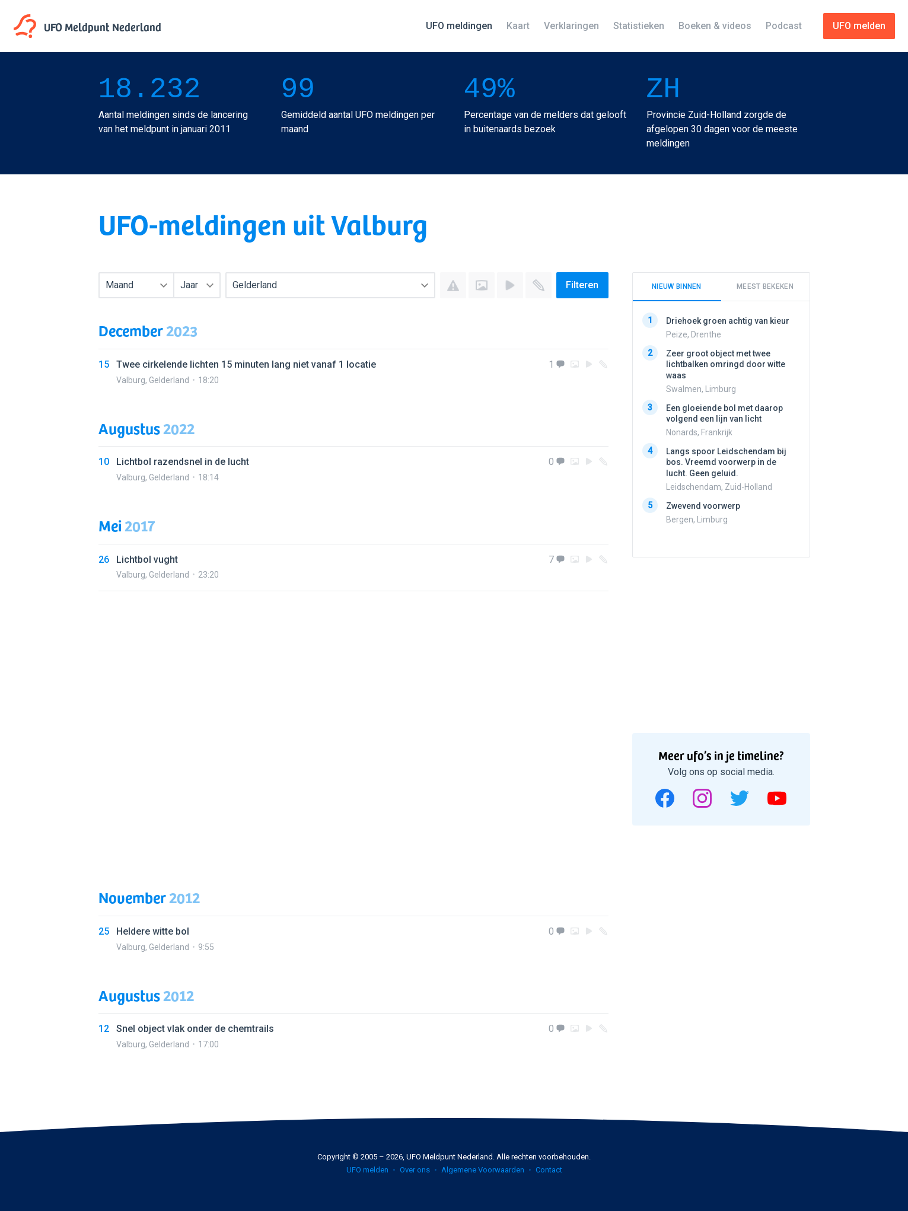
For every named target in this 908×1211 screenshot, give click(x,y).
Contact (549, 1169)
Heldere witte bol (152, 931)
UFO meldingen (459, 25)
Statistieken (638, 25)
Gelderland (169, 380)
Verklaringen (571, 25)
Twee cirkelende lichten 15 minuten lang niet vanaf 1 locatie (246, 364)
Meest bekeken (765, 286)
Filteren (582, 285)
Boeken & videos (714, 25)
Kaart (518, 25)
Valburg (130, 380)
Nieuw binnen (677, 286)
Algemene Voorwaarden (482, 1169)
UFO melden (367, 1169)
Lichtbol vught (147, 559)
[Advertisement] (353, 728)
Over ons (415, 1169)
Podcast (784, 25)
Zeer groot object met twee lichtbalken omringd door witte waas (725, 364)
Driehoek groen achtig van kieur (727, 321)
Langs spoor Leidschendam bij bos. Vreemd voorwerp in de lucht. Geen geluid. (726, 462)
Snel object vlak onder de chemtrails (195, 1028)
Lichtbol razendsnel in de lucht (182, 461)
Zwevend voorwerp (703, 505)
